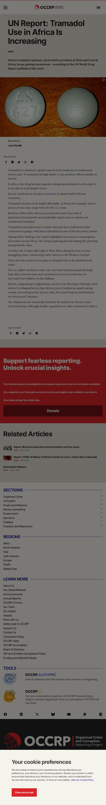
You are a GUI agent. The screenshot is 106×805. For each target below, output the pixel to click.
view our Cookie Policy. (82, 779)
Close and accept (24, 792)
